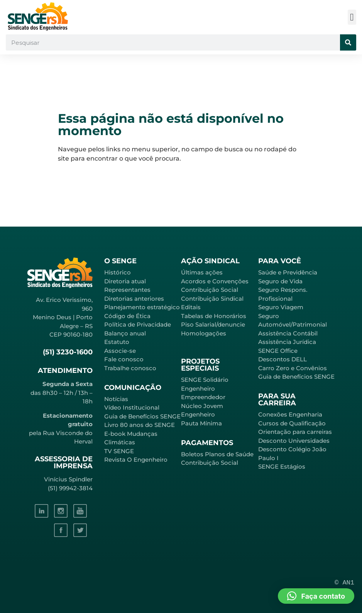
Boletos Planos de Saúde (217, 454)
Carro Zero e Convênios (292, 368)
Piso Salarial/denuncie (213, 324)
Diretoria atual (125, 281)
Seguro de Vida (280, 281)
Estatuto (116, 341)
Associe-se (120, 350)
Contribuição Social (209, 289)
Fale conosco (124, 359)
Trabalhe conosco (130, 368)
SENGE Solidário (204, 379)
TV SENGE (119, 451)
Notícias (116, 399)
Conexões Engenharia (290, 414)
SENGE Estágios (281, 466)
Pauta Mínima (201, 423)
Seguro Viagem (280, 307)
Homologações (203, 333)
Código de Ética (127, 316)
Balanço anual (125, 333)
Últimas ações (202, 272)
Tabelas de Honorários (213, 316)
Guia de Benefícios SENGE (296, 376)
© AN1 (344, 582)
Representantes (127, 289)
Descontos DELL (282, 359)
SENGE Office (278, 350)
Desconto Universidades (294, 440)
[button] (352, 17)
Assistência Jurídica (287, 341)
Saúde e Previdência (287, 272)
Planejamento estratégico (142, 307)
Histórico (117, 272)
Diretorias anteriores (134, 298)
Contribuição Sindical (212, 298)
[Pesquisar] (348, 42)
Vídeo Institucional (131, 407)
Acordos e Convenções (215, 281)
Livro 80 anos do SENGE (139, 424)
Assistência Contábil (288, 333)
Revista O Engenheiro (135, 459)
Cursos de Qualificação (292, 423)
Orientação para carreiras (295, 431)
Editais (191, 307)
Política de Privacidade (137, 324)
